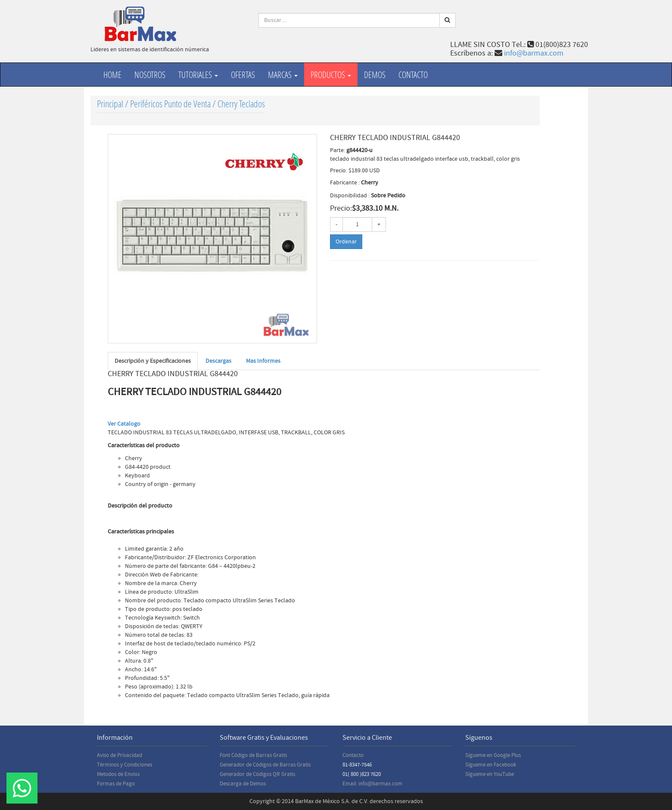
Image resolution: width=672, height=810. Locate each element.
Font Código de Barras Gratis (253, 755)
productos (331, 74)
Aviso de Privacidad (119, 755)
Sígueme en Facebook (490, 764)
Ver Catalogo (124, 424)
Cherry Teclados (241, 103)
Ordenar (346, 242)
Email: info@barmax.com (372, 783)
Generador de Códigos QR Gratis (257, 774)
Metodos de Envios (118, 774)
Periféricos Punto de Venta (170, 103)
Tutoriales (198, 74)
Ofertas (243, 74)
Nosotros (149, 74)
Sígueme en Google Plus (493, 755)
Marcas (283, 74)
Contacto (413, 74)
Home (112, 74)
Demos (375, 74)
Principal (110, 103)
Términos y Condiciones (124, 764)
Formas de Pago (116, 783)
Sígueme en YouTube (489, 774)
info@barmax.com (533, 53)
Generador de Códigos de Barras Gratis (265, 764)
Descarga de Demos (243, 783)
